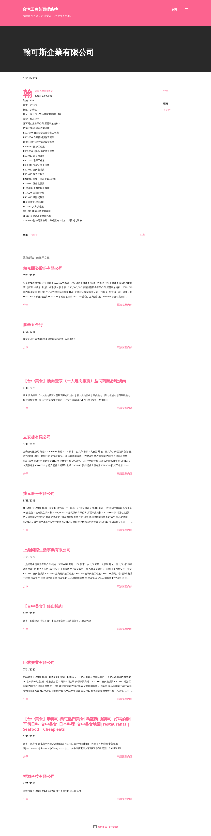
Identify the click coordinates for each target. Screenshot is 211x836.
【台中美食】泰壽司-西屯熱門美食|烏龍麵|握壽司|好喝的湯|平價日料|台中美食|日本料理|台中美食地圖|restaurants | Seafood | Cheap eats (77, 724)
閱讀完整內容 (125, 304)
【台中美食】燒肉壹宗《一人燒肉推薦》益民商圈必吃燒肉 (74, 380)
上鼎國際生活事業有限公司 (47, 549)
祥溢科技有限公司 (39, 776)
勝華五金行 (33, 324)
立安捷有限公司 (37, 437)
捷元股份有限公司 (39, 493)
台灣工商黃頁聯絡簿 (40, 9)
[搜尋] (174, 9)
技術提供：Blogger (105, 826)
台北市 (166, 110)
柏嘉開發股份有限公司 (43, 268)
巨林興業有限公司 (39, 662)
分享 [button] (165, 90)
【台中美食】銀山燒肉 (43, 606)
